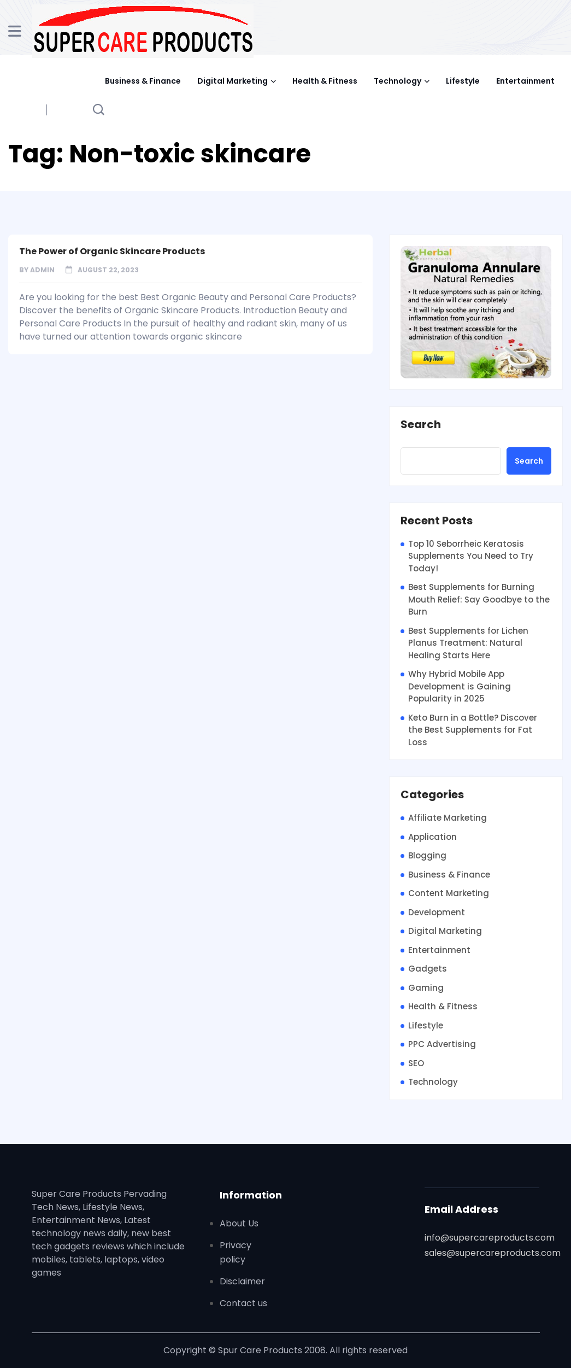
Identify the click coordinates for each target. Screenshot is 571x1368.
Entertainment (525, 80)
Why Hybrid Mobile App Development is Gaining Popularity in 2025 (459, 686)
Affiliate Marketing (447, 817)
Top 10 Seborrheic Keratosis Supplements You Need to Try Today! (470, 556)
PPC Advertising (442, 1044)
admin (42, 269)
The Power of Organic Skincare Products (112, 251)
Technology (397, 80)
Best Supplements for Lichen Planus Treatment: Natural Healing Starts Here (468, 643)
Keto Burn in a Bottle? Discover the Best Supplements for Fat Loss (472, 730)
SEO (416, 1063)
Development (436, 912)
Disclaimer (242, 1281)
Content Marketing (448, 893)
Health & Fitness (324, 80)
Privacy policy (235, 1252)
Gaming (426, 987)
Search (421, 425)
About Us (239, 1223)
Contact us (243, 1303)
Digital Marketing (232, 80)
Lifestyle (463, 80)
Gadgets (427, 968)
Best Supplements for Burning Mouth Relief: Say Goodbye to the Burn (479, 599)
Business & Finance (143, 80)
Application (432, 837)
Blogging (427, 855)
